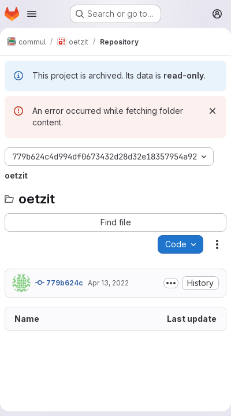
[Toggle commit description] (170, 283)
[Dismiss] (212, 111)
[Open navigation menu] (32, 14)
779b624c (59, 282)
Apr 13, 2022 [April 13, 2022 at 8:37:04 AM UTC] (108, 282)
